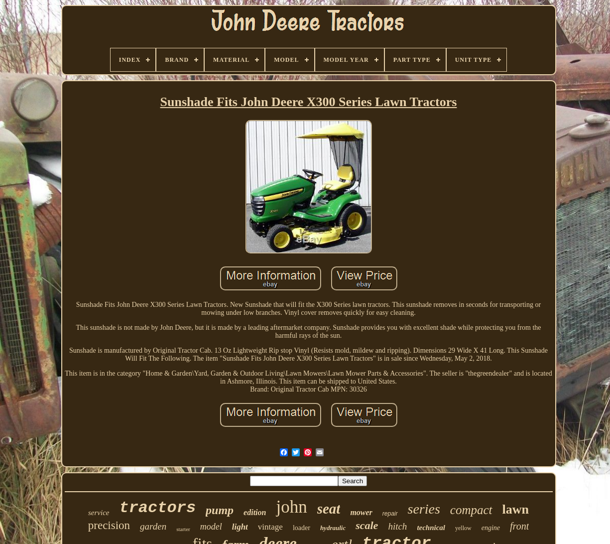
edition (255, 512)
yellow (463, 528)
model (211, 527)
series (424, 509)
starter (183, 529)
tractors (157, 508)
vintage (270, 527)
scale (367, 525)
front (519, 526)
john (291, 507)
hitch (397, 526)
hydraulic (333, 528)
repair (390, 513)
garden (153, 526)
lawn (515, 509)
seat (329, 509)
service (98, 513)
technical (431, 528)
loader (301, 528)
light (240, 527)
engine (491, 528)
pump (220, 510)
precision (109, 525)
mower (361, 512)
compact (471, 510)
